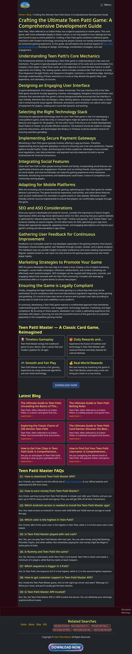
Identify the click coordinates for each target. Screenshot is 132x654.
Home (22, 14)
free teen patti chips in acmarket (101, 626)
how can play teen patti (102, 630)
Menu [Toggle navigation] (105, 5)
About (31, 624)
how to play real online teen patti (62, 630)
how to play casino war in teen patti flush (83, 630)
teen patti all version (61, 626)
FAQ (45, 624)
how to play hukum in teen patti (80, 626)
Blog (29, 14)
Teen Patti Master (73, 481)
